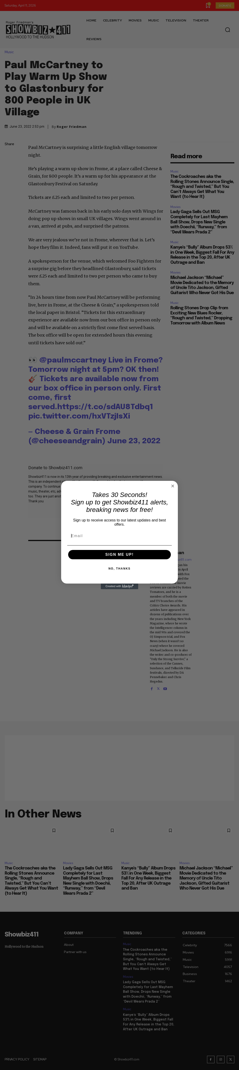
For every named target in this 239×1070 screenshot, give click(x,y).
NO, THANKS (120, 568)
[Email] (119, 536)
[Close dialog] (173, 486)
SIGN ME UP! (119, 554)
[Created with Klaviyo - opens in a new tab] (119, 586)
